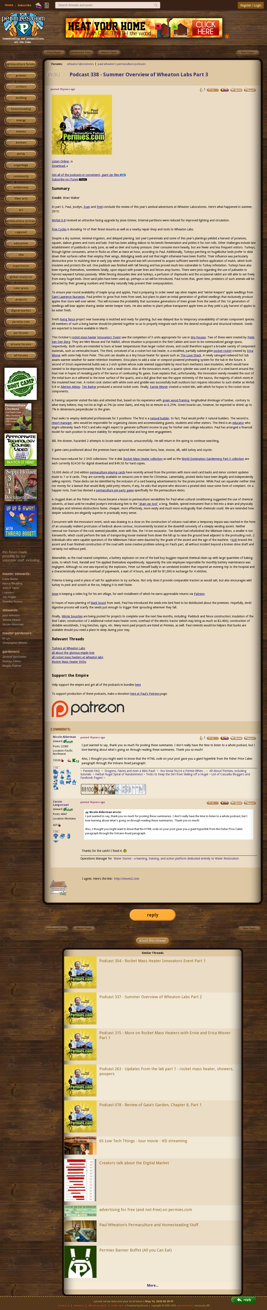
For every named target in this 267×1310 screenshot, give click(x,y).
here (138, 684)
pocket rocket (223, 351)
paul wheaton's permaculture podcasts (122, 64)
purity (21, 153)
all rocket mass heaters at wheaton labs (77, 657)
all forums (21, 355)
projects (21, 299)
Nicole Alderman (64, 736)
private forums (21, 344)
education (21, 243)
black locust (98, 603)
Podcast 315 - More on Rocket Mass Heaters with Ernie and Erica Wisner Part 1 (165, 1035)
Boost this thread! (152, 941)
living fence (67, 319)
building (21, 97)
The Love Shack (190, 355)
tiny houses (198, 337)
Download (60, 166)
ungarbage (21, 165)
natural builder (159, 418)
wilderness (21, 187)
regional (21, 232)
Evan (87, 207)
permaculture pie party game (115, 490)
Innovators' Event (109, 337)
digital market (21, 310)
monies (21, 131)
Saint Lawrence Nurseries (68, 297)
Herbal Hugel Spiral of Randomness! (119, 774)
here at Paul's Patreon (145, 693)
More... (152, 1285)
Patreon (199, 594)
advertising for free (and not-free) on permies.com (145, 1209)
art (21, 210)
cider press (21, 288)
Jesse (55, 594)
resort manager (62, 423)
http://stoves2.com (126, 878)
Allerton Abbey (70, 387)
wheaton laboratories (80, 64)
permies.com (21, 321)
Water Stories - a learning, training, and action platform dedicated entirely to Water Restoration (176, 858)
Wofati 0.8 (59, 220)
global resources (21, 277)
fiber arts (21, 198)
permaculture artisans (21, 221)
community (21, 176)
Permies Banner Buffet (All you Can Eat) (135, 1250)
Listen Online (62, 161)
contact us (64, 1305)
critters (21, 86)
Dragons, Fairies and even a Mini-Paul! (130, 771)
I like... (57, 768)
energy (21, 120)
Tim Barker (89, 387)
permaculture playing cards (107, 472)
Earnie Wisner (159, 387)
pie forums (21, 333)
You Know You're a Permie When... (182, 771)
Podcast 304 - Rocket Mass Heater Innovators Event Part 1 (152, 961)
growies (21, 75)
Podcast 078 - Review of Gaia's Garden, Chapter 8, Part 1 (150, 1105)
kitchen (21, 142)
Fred (100, 207)
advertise (79, 1305)
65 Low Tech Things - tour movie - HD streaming (143, 1141)
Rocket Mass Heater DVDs (69, 661)
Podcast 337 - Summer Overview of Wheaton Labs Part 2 (150, 997)
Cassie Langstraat (61, 803)
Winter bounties (72, 616)
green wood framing (176, 400)
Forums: (57, 64)
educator (238, 423)
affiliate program (97, 1305)
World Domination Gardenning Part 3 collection (213, 459)
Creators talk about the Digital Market (134, 1163)
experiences (21, 265)
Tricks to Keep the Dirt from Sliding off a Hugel (177, 774)
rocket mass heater (84, 337)
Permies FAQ (91, 771)
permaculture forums (21, 64)
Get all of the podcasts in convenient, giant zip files (89, 175)
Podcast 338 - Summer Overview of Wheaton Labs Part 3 (139, 75)
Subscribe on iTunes (70, 179)
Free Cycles (59, 229)
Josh (234, 540)
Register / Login (250, 5)
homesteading (21, 109)
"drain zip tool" (148, 504)
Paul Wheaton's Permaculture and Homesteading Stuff (148, 1225)
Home (9, 5)
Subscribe (24, 5)
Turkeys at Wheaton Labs (68, 648)
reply (152, 915)
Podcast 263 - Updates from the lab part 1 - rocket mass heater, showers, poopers (166, 1071)
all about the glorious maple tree (73, 652)
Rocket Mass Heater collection (143, 459)
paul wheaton (185, 1305)
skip (21, 254)
